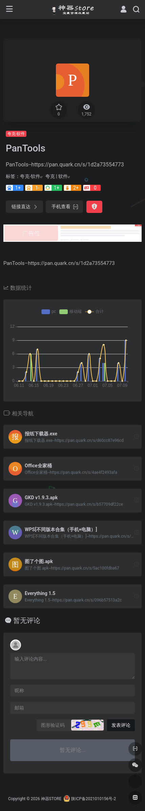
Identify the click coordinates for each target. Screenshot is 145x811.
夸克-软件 (16, 133)
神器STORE (51, 798)
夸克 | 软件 (56, 176)
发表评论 (120, 725)
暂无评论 (26, 620)
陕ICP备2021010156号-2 (93, 798)
